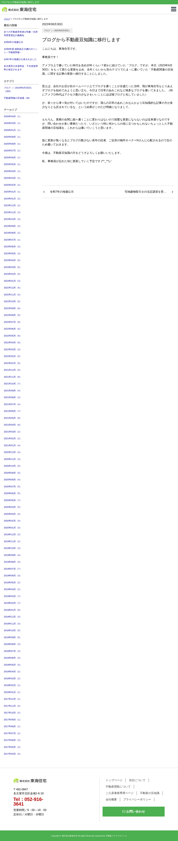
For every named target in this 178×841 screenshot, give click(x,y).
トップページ (114, 780)
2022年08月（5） (13, 315)
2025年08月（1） (13, 143)
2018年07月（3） (13, 651)
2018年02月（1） (13, 685)
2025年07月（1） (13, 150)
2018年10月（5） (13, 630)
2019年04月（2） (13, 589)
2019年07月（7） (13, 568)
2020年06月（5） (13, 493)
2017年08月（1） (13, 726)
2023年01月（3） (13, 281)
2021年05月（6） (13, 418)
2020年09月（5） (13, 473)
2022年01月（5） (13, 363)
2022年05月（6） (13, 335)
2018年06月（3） (13, 658)
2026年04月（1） (13, 116)
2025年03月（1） (13, 178)
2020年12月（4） (13, 452)
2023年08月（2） (13, 233)
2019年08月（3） (13, 562)
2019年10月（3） (13, 548)
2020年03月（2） (13, 514)
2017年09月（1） (13, 719)
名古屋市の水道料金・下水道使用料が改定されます (21, 68)
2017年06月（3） (13, 740)
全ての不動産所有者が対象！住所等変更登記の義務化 (21, 34)
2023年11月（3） (13, 212)
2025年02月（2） (13, 185)
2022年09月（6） (13, 308)
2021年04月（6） (13, 424)
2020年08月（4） (13, 479)
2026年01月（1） (13, 130)
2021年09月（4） (13, 390)
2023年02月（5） (13, 274)
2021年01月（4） (13, 445)
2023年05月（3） (13, 253)
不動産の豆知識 (149, 793)
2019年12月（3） (13, 534)
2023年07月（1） (13, 239)
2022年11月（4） (13, 294)
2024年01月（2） (13, 198)
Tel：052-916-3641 (28, 801)
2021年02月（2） (13, 438)
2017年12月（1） (13, 699)
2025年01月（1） (13, 191)
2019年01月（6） (13, 610)
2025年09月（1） (13, 137)
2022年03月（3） (13, 349)
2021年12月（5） (13, 370)
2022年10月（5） (13, 301)
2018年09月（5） (13, 637)
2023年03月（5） (13, 267)
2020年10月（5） (13, 466)
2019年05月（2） (13, 582)
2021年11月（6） (13, 377)
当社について (137, 780)
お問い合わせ (133, 811)
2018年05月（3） (13, 664)
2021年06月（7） (13, 411)
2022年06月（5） (13, 328)
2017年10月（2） (13, 712)
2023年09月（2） (13, 226)
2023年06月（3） (13, 246)
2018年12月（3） (13, 616)
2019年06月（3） (13, 575)
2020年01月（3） (13, 527)
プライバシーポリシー (137, 799)
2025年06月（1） (13, 157)
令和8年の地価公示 (13, 42)
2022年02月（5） (13, 356)
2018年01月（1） (13, 692)
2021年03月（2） (13, 431)
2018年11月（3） (13, 623)
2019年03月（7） (13, 596)
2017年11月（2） (13, 706)
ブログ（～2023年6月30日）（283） (18, 89)
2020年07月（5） (13, 486)
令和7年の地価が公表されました (20, 59)
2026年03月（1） (13, 123)
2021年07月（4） (13, 404)
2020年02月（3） (13, 520)
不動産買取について (118, 786)
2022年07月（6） (13, 322)
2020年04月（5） (13, 507)
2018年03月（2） (13, 678)
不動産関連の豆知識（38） (17, 98)
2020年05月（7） (13, 500)
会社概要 (111, 799)
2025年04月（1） (13, 171)
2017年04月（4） (13, 753)
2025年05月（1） (13, 164)
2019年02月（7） (13, 603)
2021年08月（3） (13, 397)
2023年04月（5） (13, 260)
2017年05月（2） (13, 747)
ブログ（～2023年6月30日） (57, 30)
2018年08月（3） (13, 644)
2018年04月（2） (13, 671)
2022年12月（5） (13, 287)
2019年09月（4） (13, 555)
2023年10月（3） (13, 219)
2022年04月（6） (13, 342)
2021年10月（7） (13, 383)
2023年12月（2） (13, 205)
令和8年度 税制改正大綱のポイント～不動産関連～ (20, 51)
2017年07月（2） (13, 733)
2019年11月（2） (13, 541)
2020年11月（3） (13, 459)
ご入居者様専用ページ (120, 793)
